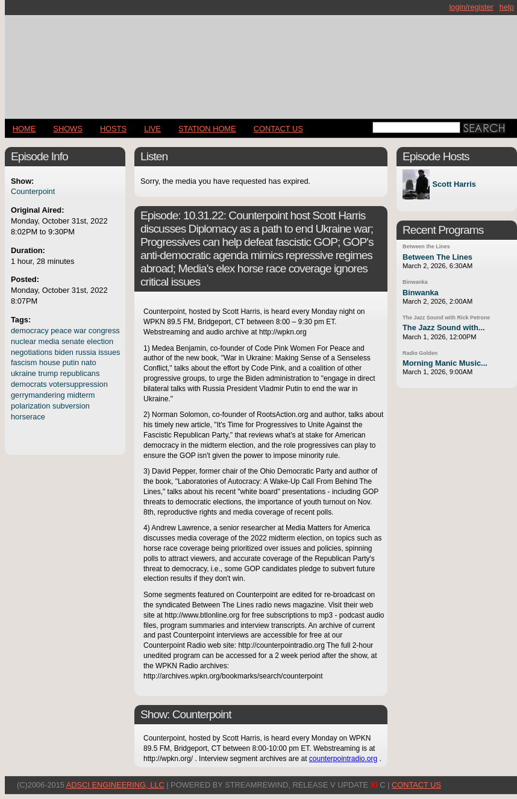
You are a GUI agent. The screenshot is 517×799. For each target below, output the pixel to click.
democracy (30, 330)
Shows (67, 128)
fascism (24, 362)
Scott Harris (454, 184)
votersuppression (78, 384)
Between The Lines (437, 257)
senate (72, 341)
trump (48, 373)
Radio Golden (420, 353)
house (49, 362)
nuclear (23, 341)
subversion (71, 405)
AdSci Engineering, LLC (115, 784)
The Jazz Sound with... (444, 327)
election (100, 341)
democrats (29, 384)
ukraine (23, 373)
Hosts (113, 128)
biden (64, 352)
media (49, 341)
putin (70, 362)
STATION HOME (207, 128)
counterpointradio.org (343, 758)
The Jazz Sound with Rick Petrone (446, 318)
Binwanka (415, 282)
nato (88, 362)
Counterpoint (33, 191)
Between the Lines (426, 246)
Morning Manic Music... (445, 363)
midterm (81, 395)
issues (109, 352)
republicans (79, 373)
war (80, 330)
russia (85, 352)
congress (104, 330)
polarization (30, 405)
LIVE (152, 128)
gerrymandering (38, 395)
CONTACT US (278, 128)
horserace (28, 416)
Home (24, 128)
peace (61, 330)
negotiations (31, 352)
